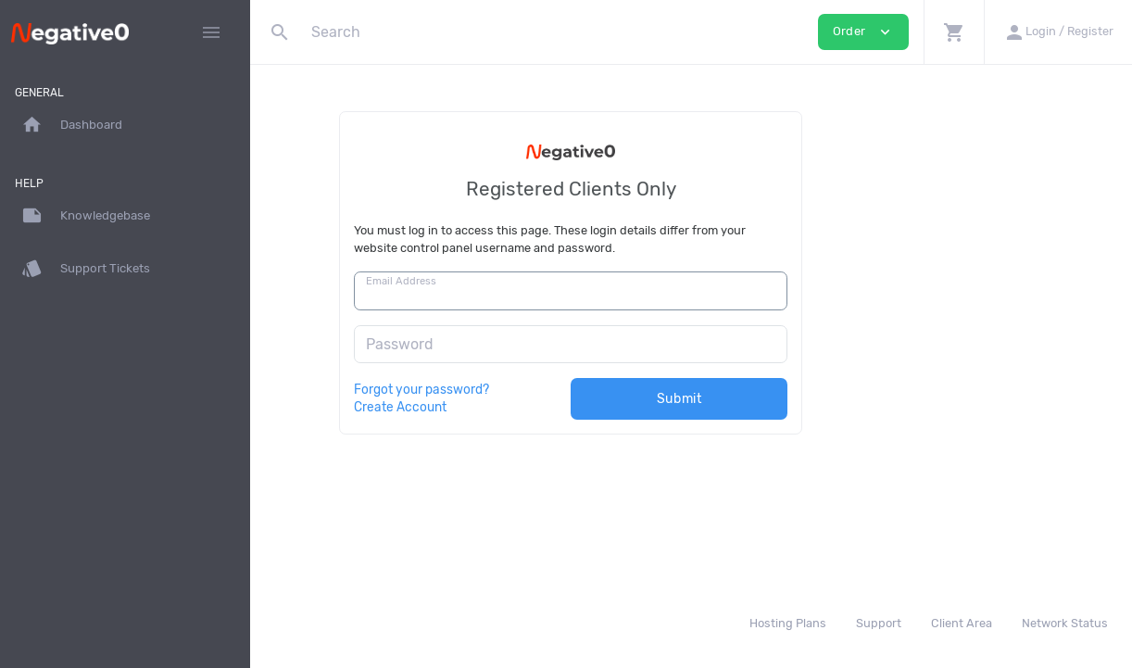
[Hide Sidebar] (211, 32)
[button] (954, 32)
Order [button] (863, 32)
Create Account (520, 406)
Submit (800, 399)
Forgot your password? (542, 389)
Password (520, 344)
